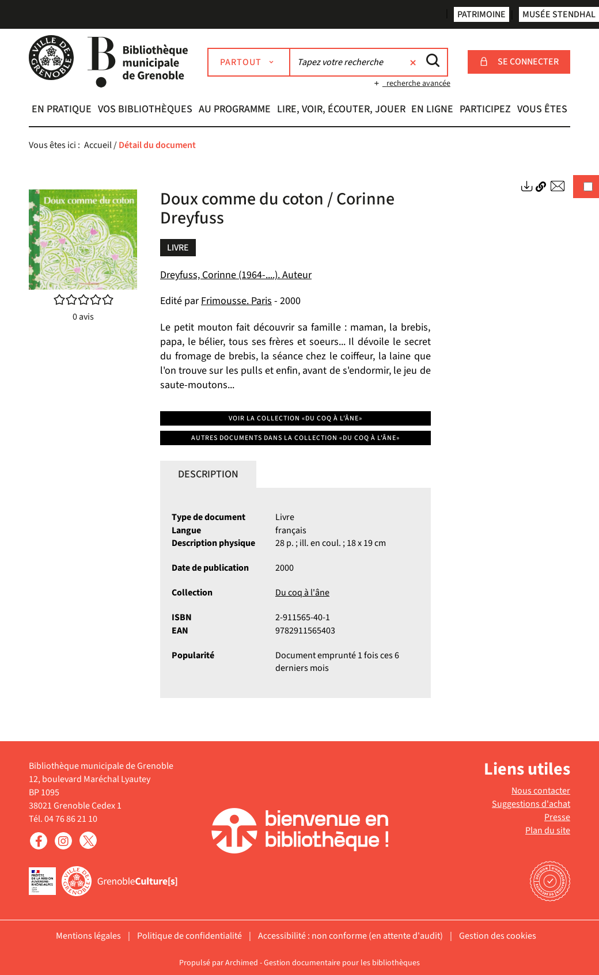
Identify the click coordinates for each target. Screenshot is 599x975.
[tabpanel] (295, 593)
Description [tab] (208, 474)
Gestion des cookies (497, 936)
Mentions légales (88, 936)
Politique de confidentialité (189, 936)
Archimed (241, 963)
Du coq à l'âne (302, 592)
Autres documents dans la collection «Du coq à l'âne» (295, 438)
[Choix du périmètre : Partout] (248, 62)
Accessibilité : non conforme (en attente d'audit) (350, 936)
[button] (62, 110)
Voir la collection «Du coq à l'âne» (295, 418)
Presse (557, 817)
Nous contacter (540, 790)
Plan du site (547, 830)
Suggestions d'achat (531, 804)
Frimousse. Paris (236, 301)
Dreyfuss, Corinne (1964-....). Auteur (236, 275)
